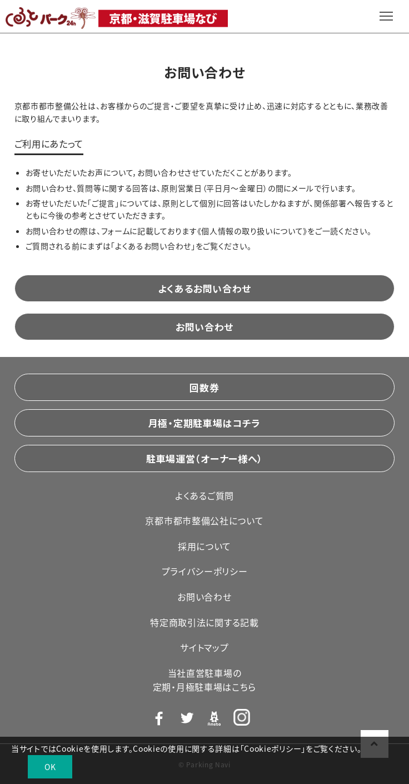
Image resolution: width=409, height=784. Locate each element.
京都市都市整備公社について (204, 520)
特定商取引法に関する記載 (204, 622)
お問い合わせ (204, 327)
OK (50, 766)
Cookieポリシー (272, 748)
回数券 (204, 387)
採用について (204, 546)
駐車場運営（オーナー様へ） (204, 458)
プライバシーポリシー (205, 571)
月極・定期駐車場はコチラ (204, 423)
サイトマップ (204, 647)
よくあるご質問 (204, 495)
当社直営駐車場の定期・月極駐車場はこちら (204, 680)
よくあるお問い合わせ (204, 288)
